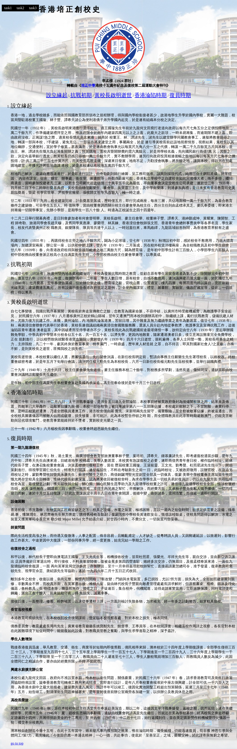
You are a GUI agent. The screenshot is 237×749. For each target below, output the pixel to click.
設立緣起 (56, 95)
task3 (33, 8)
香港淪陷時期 (151, 95)
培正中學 (88, 85)
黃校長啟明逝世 (113, 95)
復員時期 (180, 95)
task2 (20, 8)
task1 (8, 8)
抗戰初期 (81, 95)
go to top (17, 743)
